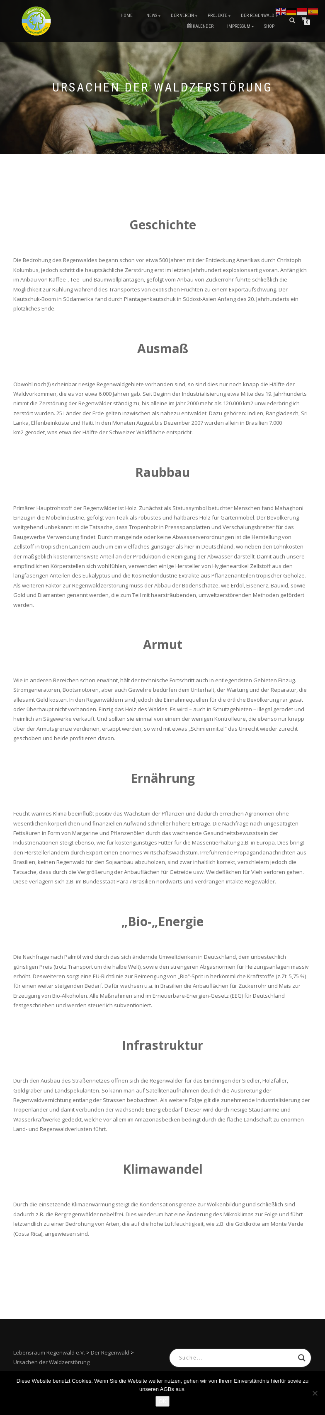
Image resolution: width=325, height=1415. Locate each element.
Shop (269, 26)
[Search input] (236, 1358)
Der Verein (182, 15)
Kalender (200, 26)
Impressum (238, 26)
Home (127, 15)
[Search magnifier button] (302, 1358)
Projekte (217, 15)
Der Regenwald (257, 15)
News (151, 15)
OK (163, 1401)
